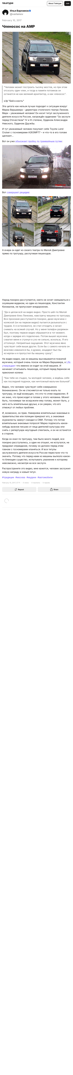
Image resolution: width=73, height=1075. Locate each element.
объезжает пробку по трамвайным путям (38, 141)
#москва (20, 477)
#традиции (8, 477)
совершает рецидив (18, 192)
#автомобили (45, 477)
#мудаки (31, 477)
